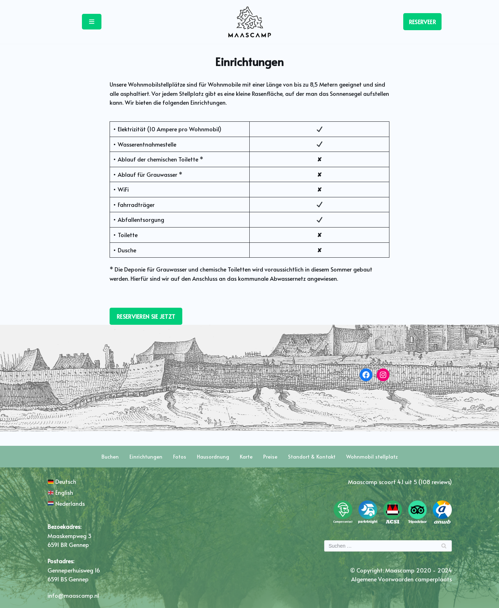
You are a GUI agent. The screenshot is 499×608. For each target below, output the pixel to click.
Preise (270, 457)
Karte (246, 457)
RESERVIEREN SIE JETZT (146, 316)
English (60, 492)
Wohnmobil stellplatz (372, 457)
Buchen (110, 457)
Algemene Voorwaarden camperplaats (401, 579)
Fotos (179, 457)
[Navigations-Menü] (91, 21)
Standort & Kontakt (312, 457)
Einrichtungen (145, 457)
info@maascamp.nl (73, 595)
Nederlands (66, 503)
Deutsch (62, 481)
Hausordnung (213, 457)
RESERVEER (422, 22)
